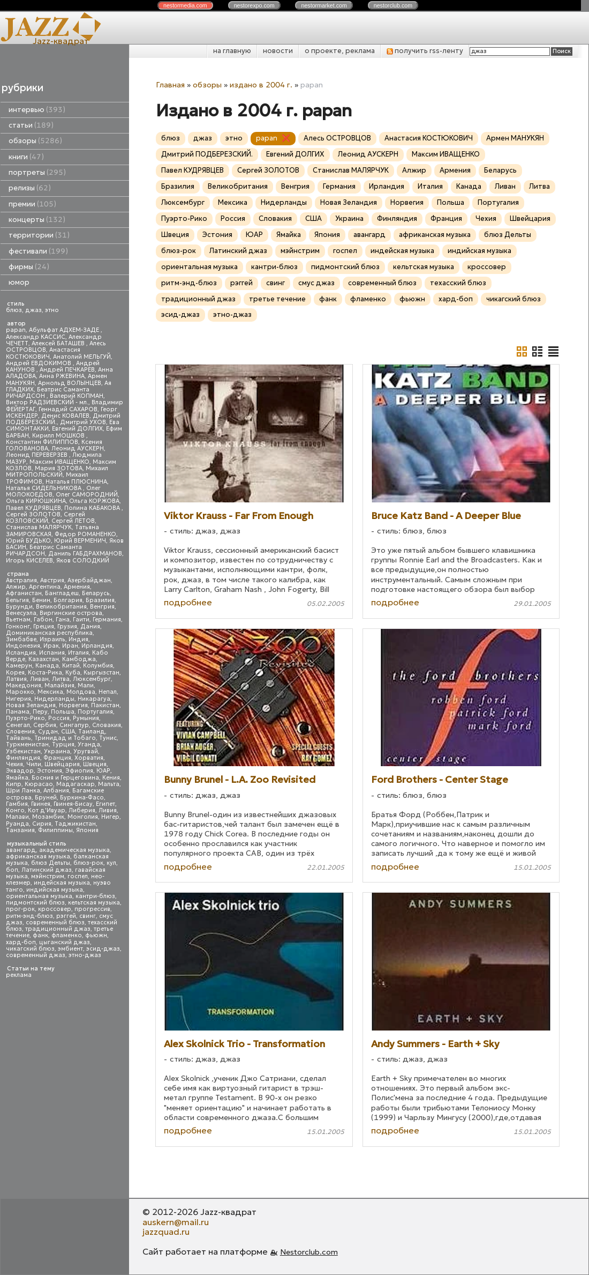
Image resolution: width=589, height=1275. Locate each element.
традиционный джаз (57, 928)
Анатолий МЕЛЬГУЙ (82, 356)
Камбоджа (79, 659)
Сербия (44, 725)
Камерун (19, 665)
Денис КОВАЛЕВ (65, 415)
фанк (40, 935)
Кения (111, 777)
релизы (30, 187)
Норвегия (73, 705)
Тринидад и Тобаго (65, 738)
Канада (47, 665)
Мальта (108, 784)
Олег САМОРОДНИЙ (87, 494)
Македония (23, 685)
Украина (57, 751)
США (68, 731)
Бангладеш (62, 593)
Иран (70, 645)
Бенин (41, 600)
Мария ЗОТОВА (58, 468)
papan (16, 330)
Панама (17, 711)
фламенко (66, 935)
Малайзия (59, 685)
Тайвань (18, 738)
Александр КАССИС (35, 336)
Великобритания (61, 606)
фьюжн (96, 935)
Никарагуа (94, 698)
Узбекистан (23, 751)
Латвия (16, 679)
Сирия (41, 823)
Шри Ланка (23, 790)
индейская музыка (62, 882)
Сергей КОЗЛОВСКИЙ (45, 517)
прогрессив (92, 909)
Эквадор (20, 770)
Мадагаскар (75, 784)
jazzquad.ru (166, 1231)
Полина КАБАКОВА (93, 508)
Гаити (81, 619)
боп (12, 869)
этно (52, 310)
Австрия (52, 580)
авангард (21, 850)
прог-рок (20, 909)
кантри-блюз (95, 896)
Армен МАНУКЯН (515, 138)
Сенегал (18, 725)
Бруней (46, 797)
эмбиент (70, 948)
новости (278, 50)
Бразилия (100, 600)
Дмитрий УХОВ (83, 422)
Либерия (82, 810)
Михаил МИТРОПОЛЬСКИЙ (57, 471)
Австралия (21, 580)
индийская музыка (54, 889)
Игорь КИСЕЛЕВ (29, 560)
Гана (63, 619)
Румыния (86, 718)
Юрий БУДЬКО (28, 540)
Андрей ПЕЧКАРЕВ (67, 369)
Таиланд (91, 731)
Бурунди (19, 606)
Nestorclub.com (309, 1252)
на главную (232, 50)
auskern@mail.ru (175, 1222)
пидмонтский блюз (35, 902)
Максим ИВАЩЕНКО (59, 461)
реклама (19, 975)
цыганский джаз (64, 942)
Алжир (16, 586)
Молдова (80, 691)
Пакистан (105, 705)
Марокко (20, 691)
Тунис (108, 738)
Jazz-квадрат (61, 40)
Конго (15, 810)
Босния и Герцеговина (65, 777)
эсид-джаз (103, 948)
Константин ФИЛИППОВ (42, 442)
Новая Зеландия (31, 705)
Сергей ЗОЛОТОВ (33, 514)
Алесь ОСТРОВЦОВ (337, 138)
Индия (78, 639)
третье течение (277, 298)
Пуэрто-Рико (25, 718)
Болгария (68, 600)
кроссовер (54, 909)
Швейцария (62, 764)
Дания (90, 626)
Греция (43, 626)
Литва (61, 679)
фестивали (38, 251)
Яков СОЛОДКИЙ (82, 560)
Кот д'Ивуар (46, 810)
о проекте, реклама (340, 50)
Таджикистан (75, 823)
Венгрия (102, 606)
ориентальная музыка (39, 896)
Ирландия (96, 645)
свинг (87, 916)
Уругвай (85, 751)
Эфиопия (79, 770)
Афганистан (24, 593)
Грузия (67, 626)
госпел (77, 876)
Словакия (106, 725)
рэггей (66, 916)
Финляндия (23, 757)
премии (32, 204)
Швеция (95, 764)
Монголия (82, 816)
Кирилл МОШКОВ (59, 435)
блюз (14, 310)
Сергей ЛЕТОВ (73, 520)
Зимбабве (21, 639)
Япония (87, 830)
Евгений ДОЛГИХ (77, 428)
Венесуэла (21, 613)
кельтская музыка (94, 902)
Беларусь (96, 593)
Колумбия (98, 665)
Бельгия (17, 600)
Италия (78, 652)
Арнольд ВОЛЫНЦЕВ (69, 383)
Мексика (50, 691)
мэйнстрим (47, 876)
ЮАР (103, 770)
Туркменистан (27, 744)
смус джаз (316, 282)
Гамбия (17, 803)
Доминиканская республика (49, 632)
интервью (37, 109)
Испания (52, 652)
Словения (20, 731)
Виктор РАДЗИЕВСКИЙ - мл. (47, 402)
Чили (33, 764)
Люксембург (92, 679)
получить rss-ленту (425, 50)
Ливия (108, 810)
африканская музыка (38, 856)
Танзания (20, 830)
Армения (77, 586)
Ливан (39, 679)
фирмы (29, 266)
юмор (19, 282)
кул (111, 862)
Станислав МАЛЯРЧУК (39, 527)
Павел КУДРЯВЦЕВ (33, 508)
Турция (63, 744)
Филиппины (55, 830)
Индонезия (23, 645)
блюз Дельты (50, 862)
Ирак (51, 645)
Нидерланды (54, 698)
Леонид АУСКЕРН (77, 448)
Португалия (95, 711)
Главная (170, 85)
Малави (17, 816)
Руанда (17, 823)
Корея (15, 672)
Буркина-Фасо (82, 797)
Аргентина (45, 586)
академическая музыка (74, 850)
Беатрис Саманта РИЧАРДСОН (47, 392)
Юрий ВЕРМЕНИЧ (80, 540)
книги (26, 156)
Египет (105, 803)
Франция (57, 757)
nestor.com (185, 5)
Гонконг (18, 626)
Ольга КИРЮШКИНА (36, 501)
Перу (40, 711)
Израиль (52, 639)
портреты (37, 172)
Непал (108, 691)
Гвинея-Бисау (73, 803)
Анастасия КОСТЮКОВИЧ (43, 353)
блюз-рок (88, 862)
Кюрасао (39, 784)
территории (39, 235)
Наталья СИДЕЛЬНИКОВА (44, 488)
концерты (37, 219)
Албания (56, 790)
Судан (48, 731)
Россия (59, 718)
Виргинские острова (71, 613)
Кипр (13, 784)
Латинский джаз (46, 869)
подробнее (188, 602)
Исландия (21, 652)
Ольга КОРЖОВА (94, 501)
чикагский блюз (30, 948)
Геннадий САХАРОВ (68, 409)
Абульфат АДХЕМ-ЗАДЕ (65, 330)
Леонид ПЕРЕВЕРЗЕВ (37, 454)
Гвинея (40, 803)
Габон (43, 619)
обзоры (35, 140)
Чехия (14, 764)
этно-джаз (85, 955)
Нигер (110, 816)
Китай (71, 665)
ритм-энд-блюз (29, 916)
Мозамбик (48, 816)
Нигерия (18, 698)
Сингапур (74, 725)
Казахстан (43, 659)
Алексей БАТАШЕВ (59, 343)
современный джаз (35, 955)
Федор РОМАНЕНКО (85, 534)
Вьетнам (18, 619)
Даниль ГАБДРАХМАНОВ (85, 553)
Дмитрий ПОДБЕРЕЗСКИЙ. (207, 154)
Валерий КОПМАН (76, 395)
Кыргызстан (101, 672)
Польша (62, 711)
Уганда (89, 744)
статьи (31, 125)
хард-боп (21, 942)
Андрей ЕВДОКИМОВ (39, 363)
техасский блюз (458, 282)
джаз (33, 310)
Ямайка (17, 777)
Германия (107, 619)
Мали (86, 685)
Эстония (49, 770)
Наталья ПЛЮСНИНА (76, 481)
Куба (72, 672)
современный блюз (55, 922)
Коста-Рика (45, 672)
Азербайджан (89, 580)
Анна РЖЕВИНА (62, 376)
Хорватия (88, 757)
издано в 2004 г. (261, 85)
